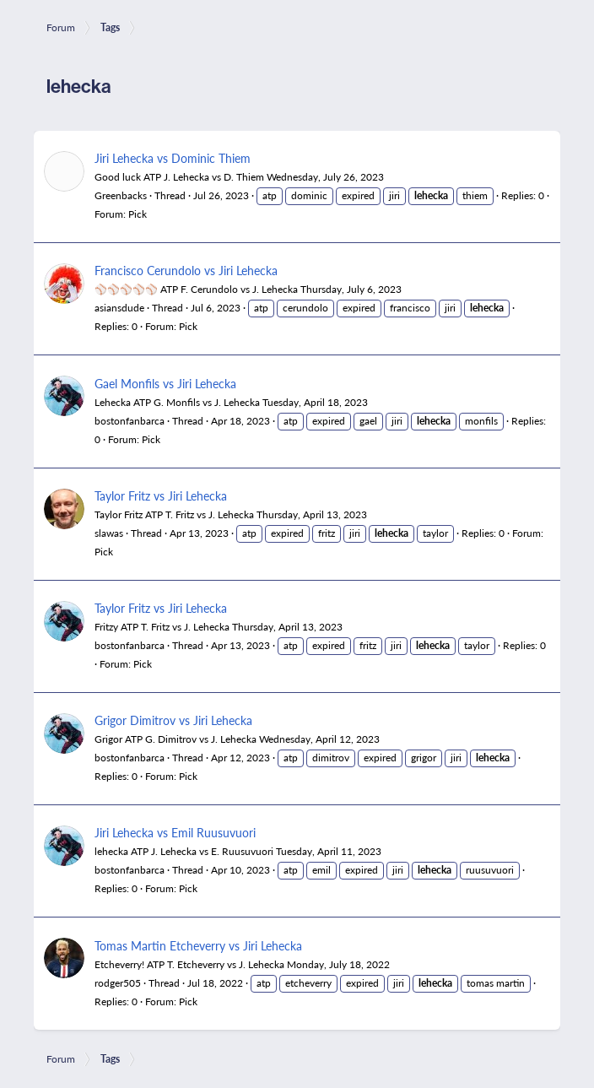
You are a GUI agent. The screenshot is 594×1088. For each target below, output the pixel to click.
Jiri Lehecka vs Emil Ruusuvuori (175, 832)
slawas (108, 533)
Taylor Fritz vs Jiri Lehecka (160, 495)
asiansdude (119, 307)
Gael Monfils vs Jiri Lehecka (165, 383)
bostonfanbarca (129, 421)
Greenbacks (120, 195)
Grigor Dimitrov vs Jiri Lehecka (173, 720)
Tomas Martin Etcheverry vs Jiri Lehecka (198, 945)
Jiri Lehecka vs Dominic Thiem (172, 157)
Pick (137, 214)
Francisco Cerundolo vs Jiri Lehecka (186, 270)
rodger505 (117, 983)
